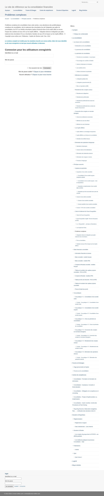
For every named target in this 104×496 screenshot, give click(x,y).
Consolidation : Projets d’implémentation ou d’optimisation (84, 398)
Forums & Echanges (78, 363)
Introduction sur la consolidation (83, 46)
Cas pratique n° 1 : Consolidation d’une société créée (86, 297)
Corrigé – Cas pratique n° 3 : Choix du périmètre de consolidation (87, 325)
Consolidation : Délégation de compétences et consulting (85, 392)
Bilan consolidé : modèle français (83, 257)
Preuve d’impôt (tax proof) (81, 289)
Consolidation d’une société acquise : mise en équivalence (87, 181)
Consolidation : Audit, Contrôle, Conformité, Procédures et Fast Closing (84, 404)
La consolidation (15, 18)
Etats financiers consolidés (81, 249)
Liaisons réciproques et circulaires (84, 64)
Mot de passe (9, 60)
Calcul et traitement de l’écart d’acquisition (85, 211)
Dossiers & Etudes (79, 430)
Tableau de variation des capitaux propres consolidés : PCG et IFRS (85, 271)
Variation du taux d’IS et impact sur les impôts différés (86, 244)
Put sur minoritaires (81, 240)
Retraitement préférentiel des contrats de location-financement (85, 106)
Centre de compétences (79, 375)
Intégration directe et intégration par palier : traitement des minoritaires (85, 235)
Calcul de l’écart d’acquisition (83, 215)
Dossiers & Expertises (78, 415)
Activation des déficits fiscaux (83, 138)
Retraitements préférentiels (83, 97)
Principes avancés (26, 18)
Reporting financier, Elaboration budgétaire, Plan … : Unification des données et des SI (84, 410)
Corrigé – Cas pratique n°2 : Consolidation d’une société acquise (87, 314)
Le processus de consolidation (82, 49)
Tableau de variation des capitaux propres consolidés (85, 284)
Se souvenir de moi (35, 68)
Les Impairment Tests (81, 227)
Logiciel (74, 461)
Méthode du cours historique (83, 124)
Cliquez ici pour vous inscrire (41, 74)
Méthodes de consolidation (81, 75)
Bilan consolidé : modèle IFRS (82, 260)
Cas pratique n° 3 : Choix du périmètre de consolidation (85, 319)
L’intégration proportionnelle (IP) (84, 82)
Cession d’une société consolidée (85, 200)
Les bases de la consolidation (82, 42)
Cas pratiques (77, 293)
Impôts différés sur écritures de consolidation (87, 135)
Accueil (7, 18)
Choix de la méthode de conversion (85, 117)
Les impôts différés (80, 128)
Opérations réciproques (82, 146)
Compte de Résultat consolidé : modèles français (84, 265)
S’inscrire (22, 486)
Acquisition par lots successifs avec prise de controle (87, 192)
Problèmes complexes (80, 231)
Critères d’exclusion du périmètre (84, 71)
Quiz (75, 453)
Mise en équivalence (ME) (82, 86)
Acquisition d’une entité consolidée (84, 171)
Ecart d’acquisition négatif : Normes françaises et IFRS (86, 219)
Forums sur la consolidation (81, 371)
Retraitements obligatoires (82, 93)
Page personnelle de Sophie (81, 367)
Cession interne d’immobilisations (84, 149)
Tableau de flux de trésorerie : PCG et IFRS (86, 279)
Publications (77, 445)
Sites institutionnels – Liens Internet (84, 426)
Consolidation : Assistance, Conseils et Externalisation (83, 386)
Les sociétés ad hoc (81, 67)
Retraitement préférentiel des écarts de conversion (84, 101)
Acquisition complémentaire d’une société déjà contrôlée (87, 187)
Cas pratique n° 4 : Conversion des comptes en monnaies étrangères (85, 330)
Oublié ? (16, 486)
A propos (74, 30)
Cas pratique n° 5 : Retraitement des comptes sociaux (86, 341)
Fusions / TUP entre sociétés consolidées (86, 207)
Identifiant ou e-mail (11, 53)
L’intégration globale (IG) (82, 78)
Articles (77, 449)
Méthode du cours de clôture (83, 120)
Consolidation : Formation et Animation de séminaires (84, 380)
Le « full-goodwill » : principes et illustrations (87, 224)
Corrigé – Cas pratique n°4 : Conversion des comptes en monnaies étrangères (86, 336)
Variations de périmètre (81, 168)
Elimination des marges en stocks (84, 157)
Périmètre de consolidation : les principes (86, 57)
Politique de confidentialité (81, 34)
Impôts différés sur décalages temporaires (86, 131)
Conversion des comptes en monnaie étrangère (84, 112)
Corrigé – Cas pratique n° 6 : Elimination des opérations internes (86, 358)
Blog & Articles (76, 465)
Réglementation (78, 419)
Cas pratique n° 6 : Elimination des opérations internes (86, 352)
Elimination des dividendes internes (85, 153)
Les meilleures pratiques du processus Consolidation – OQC (84, 440)
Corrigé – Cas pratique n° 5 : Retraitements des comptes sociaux (86, 347)
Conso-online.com (22, 3)
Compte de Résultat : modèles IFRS (84, 276)
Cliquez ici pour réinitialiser (42, 71)
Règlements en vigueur (81, 422)
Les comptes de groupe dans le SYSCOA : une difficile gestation (86, 435)
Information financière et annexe (83, 253)
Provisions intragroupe (82, 160)
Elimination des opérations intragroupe (84, 142)
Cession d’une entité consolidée (84, 196)
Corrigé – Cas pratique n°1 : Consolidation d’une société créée (87, 303)
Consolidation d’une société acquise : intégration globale (86, 176)
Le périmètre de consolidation (82, 53)
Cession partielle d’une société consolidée (87, 204)
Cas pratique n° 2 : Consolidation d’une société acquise (86, 308)
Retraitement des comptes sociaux (83, 89)
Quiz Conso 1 (78, 457)
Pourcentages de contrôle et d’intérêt (85, 60)
